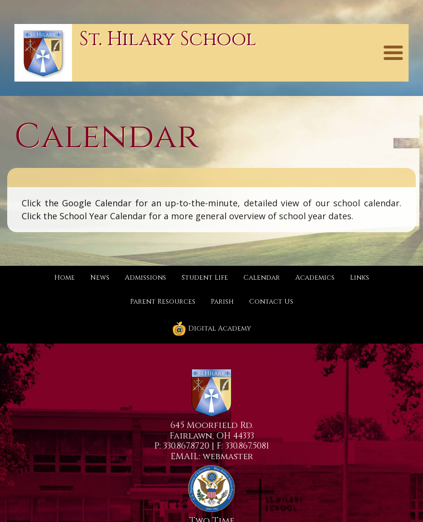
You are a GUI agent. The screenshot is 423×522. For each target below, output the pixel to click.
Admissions (145, 277)
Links (359, 277)
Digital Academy (211, 328)
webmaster (228, 457)
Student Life (204, 277)
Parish (222, 301)
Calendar (261, 277)
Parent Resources (162, 301)
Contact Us (271, 301)
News (99, 277)
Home (64, 277)
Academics (315, 277)
